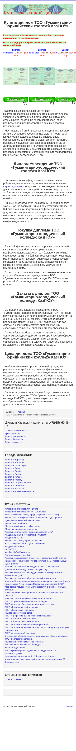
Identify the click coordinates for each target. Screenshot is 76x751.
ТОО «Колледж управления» (19, 639)
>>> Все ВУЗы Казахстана (17, 552)
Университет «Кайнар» (16, 523)
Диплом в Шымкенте (15, 485)
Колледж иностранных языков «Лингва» (24, 642)
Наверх (69, 706)
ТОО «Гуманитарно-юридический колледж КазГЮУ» (30, 650)
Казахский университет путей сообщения (25, 543)
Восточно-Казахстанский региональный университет (30, 578)
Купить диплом (14, 186)
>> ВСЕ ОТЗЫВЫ (13, 679)
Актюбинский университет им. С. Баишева (25, 512)
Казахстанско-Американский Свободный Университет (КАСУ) (34, 584)
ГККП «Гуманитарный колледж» (20, 618)
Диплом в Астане (13, 477)
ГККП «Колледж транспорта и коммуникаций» (27, 624)
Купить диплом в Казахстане (18, 35)
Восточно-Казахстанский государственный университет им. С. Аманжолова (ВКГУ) (35, 573)
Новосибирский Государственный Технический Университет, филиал (34, 594)
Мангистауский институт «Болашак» (22, 526)
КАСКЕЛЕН (10, 549)
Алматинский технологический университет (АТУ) (29, 532)
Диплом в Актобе (13, 471)
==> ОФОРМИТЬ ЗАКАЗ (16, 430)
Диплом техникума (14, 442)
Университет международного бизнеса (24, 540)
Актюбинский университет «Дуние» (22, 509)
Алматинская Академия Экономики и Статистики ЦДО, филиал (35, 558)
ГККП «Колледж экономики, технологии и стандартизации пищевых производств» (38, 628)
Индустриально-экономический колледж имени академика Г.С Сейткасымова (35, 660)
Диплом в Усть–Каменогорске (19, 491)
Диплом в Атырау (13, 480)
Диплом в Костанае (14, 462)
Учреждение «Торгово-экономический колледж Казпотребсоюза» (36, 636)
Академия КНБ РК (14, 538)
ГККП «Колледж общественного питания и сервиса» (30, 604)
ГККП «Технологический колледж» (21, 607)
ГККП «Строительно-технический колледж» (26, 601)
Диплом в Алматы (14, 474)
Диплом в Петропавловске (18, 482)
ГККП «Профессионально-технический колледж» (29, 616)
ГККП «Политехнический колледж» (22, 621)
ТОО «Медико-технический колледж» (23, 644)
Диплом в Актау (12, 468)
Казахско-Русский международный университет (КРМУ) (32, 514)
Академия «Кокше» (14, 546)
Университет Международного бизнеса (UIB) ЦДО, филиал (33, 517)
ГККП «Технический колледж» (19, 610)
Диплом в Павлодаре (15, 465)
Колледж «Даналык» (15, 647)
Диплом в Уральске (14, 488)
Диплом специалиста (15, 436)
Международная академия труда (21, 529)
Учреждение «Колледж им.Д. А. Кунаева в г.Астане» (30, 656)
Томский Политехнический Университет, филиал (28, 598)
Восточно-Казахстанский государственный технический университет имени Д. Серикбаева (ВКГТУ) (32, 568)
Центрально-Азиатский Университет (22, 520)
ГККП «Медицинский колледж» (20, 633)
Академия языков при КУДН (18, 555)
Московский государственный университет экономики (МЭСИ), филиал (35, 588)
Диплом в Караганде (15, 459)
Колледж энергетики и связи (18, 613)
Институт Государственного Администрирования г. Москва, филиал (38, 581)
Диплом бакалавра (14, 439)
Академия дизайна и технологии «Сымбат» (26, 535)
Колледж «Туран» (13, 653)
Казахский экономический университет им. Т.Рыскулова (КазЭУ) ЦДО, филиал (36, 562)
